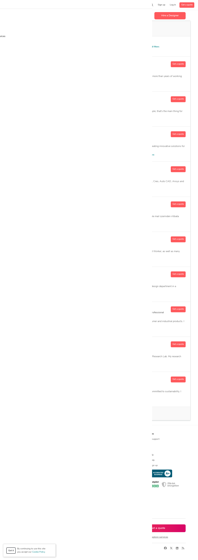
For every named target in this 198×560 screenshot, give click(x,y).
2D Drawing (57, 190)
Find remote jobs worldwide (70, 460)
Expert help (149, 460)
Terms (70, 548)
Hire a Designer (170, 15)
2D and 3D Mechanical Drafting (68, 85)
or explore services (158, 537)
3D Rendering (56, 120)
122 (66, 282)
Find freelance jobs (66, 444)
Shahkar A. (40, 133)
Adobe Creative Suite (80, 400)
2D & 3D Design (41, 190)
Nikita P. (38, 98)
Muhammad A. (43, 168)
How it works (20, 439)
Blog (146, 444)
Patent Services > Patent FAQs (33, 47)
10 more (110, 365)
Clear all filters (151, 47)
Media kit (104, 450)
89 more (127, 295)
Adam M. (39, 238)
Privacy (60, 548)
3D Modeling (114, 295)
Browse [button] (61, 434)
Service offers (63, 450)
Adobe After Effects (74, 120)
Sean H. (38, 378)
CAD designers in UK (67, 492)
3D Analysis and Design (94, 295)
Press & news (107, 444)
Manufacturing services (25, 471)
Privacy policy (106, 471)
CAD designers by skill (67, 476)
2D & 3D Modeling (42, 85)
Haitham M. (41, 273)
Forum (147, 450)
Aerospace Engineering (92, 365)
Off (121, 29)
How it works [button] (21, 434)
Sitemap (61, 507)
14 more (125, 190)
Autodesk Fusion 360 (85, 260)
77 (43, 247)
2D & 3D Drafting (60, 400)
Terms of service (108, 465)
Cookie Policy (38, 552)
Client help (149, 455)
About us (104, 439)
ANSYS (75, 365)
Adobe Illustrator (94, 120)
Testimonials (106, 455)
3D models (62, 471)
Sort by (121, 42)
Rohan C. (39, 343)
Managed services (22, 444)
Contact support (151, 439)
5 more (116, 260)
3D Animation (40, 120)
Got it (11, 550)
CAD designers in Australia (70, 497)
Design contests (21, 450)
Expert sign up (151, 465)
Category (17, 42)
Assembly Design (76, 330)
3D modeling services (24, 460)
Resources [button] (149, 434)
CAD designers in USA (68, 481)
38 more (150, 155)
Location (60, 42)
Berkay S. (39, 203)
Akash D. (39, 308)
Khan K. (38, 63)
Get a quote (187, 5)
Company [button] (105, 434)
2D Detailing (59, 330)
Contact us (105, 460)
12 (43, 212)
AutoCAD (115, 225)
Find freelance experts (67, 439)
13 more (109, 120)
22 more (116, 400)
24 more (135, 85)
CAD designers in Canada (69, 486)
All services (19, 476)
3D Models (64, 365)
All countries (63, 502)
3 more (126, 225)
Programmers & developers (27, 465)
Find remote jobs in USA (69, 465)
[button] (60, 5)
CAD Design (104, 260)
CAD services (20, 455)
